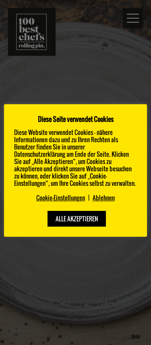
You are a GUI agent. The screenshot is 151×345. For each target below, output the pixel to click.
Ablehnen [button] (104, 198)
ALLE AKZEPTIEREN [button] (77, 218)
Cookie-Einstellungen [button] (60, 198)
